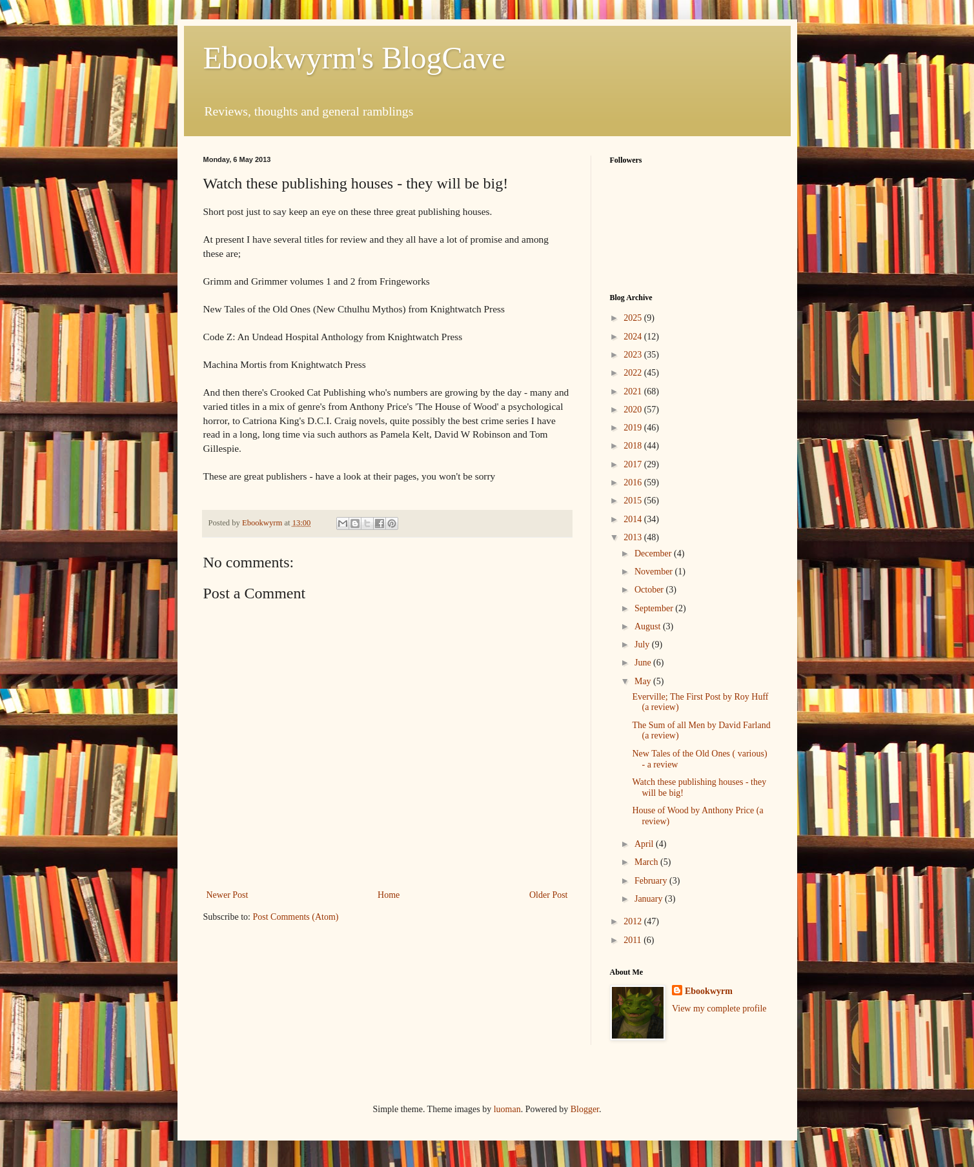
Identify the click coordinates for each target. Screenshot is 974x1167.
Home (389, 895)
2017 (634, 464)
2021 (634, 391)
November (654, 571)
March (647, 862)
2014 (634, 519)
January (649, 899)
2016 (634, 482)
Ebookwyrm (709, 991)
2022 (634, 373)
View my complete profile (719, 1008)
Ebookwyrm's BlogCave (354, 58)
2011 (634, 940)
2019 (634, 427)
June (643, 662)
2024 (634, 336)
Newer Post (228, 895)
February (651, 881)
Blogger (585, 1109)
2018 (634, 446)
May (643, 681)
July (643, 644)
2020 (634, 409)
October (650, 589)
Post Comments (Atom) (296, 917)
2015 (634, 500)
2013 (634, 537)
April (645, 844)
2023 (634, 355)
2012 (634, 921)
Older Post (548, 895)
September (654, 608)
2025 (634, 318)
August (648, 626)
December (654, 553)
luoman (507, 1109)
